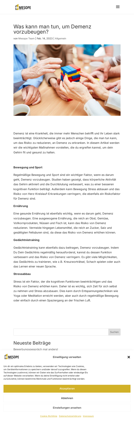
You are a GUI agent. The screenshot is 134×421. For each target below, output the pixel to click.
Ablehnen (67, 398)
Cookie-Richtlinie (48, 416)
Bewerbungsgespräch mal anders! (35, 349)
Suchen (114, 331)
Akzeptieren (67, 388)
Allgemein (60, 38)
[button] (129, 357)
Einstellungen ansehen (67, 407)
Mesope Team (26, 38)
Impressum (88, 416)
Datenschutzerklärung (70, 416)
